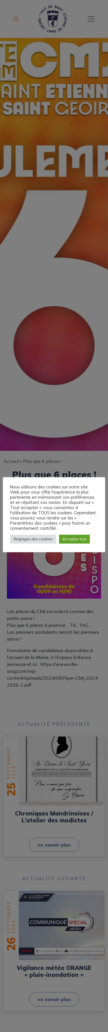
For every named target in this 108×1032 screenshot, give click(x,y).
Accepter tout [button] (74, 539)
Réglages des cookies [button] (33, 539)
